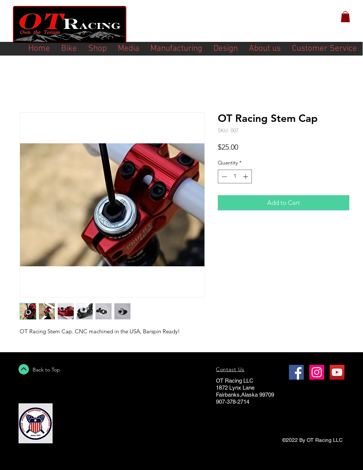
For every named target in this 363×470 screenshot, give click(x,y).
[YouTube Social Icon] (337, 372)
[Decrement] (223, 176)
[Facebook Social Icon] (296, 372)
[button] (345, 16)
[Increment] (246, 176)
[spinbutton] (235, 176)
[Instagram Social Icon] (316, 372)
